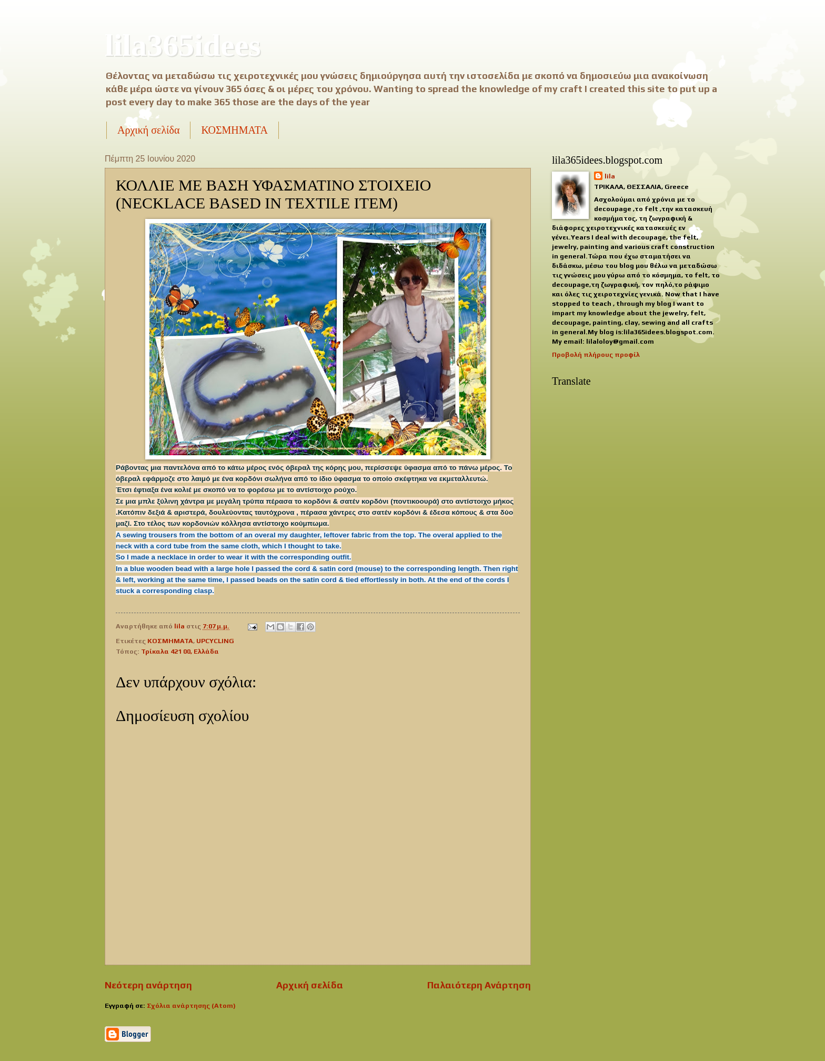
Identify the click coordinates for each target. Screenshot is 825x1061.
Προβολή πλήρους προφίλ (596, 354)
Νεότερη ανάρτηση (148, 984)
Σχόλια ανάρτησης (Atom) (191, 1005)
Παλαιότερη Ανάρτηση (479, 984)
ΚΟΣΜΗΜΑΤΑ (234, 130)
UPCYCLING (215, 641)
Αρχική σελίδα (148, 130)
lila (610, 176)
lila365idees (183, 45)
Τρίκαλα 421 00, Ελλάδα (180, 651)
